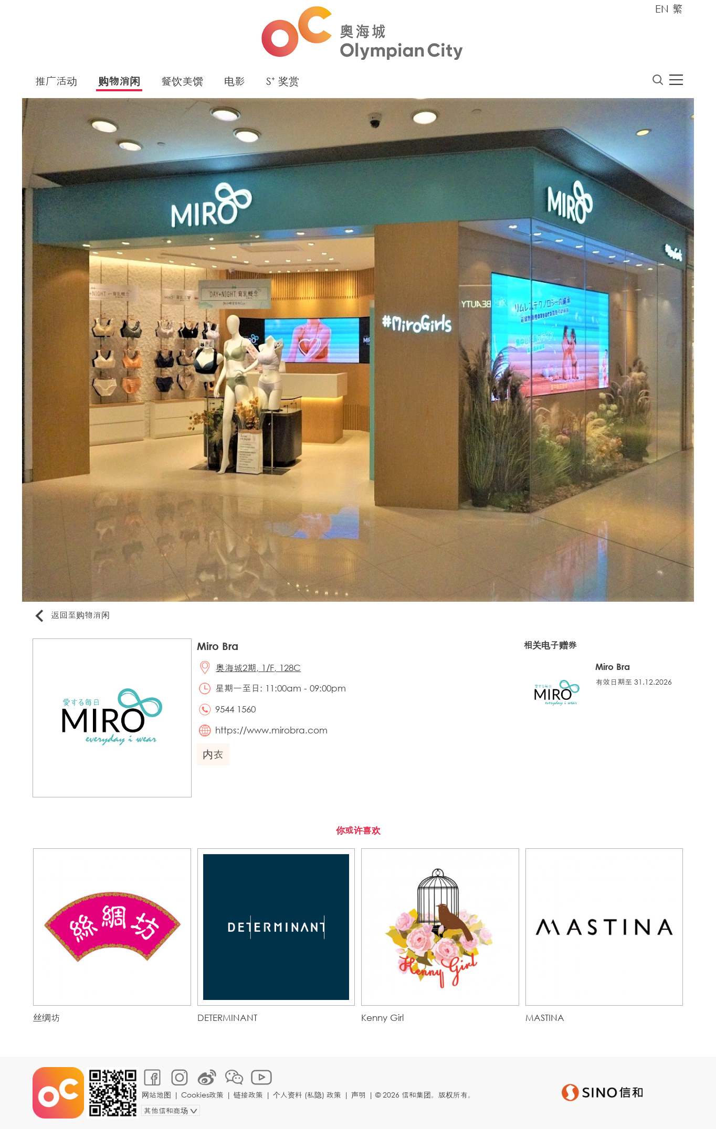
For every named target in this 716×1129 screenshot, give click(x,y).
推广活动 (56, 81)
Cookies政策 (202, 1095)
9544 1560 (235, 709)
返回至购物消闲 (71, 615)
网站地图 (156, 1095)
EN (662, 9)
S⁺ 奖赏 (282, 81)
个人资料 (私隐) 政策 (307, 1095)
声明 (358, 1095)
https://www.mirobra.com (271, 730)
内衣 (213, 754)
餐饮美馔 (182, 81)
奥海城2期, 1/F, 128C (258, 667)
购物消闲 (119, 81)
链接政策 (248, 1095)
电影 (234, 81)
